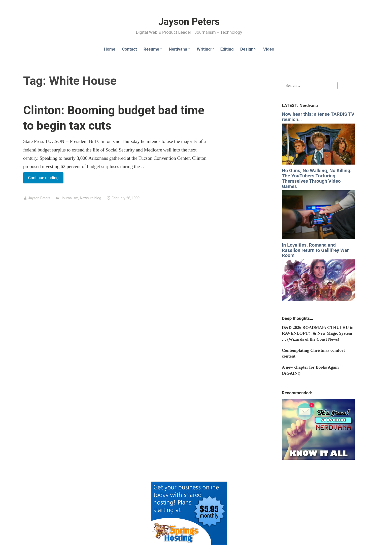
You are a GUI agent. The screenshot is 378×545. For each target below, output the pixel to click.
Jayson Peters (189, 21)
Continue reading (45, 178)
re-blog (95, 198)
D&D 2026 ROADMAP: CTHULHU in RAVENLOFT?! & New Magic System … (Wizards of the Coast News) (317, 333)
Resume (151, 49)
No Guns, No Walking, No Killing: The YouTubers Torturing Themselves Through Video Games (317, 178)
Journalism (69, 198)
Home (109, 49)
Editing (227, 49)
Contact (129, 49)
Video (268, 49)
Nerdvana (178, 49)
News (84, 198)
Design (247, 49)
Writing (204, 49)
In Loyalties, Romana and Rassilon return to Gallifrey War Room (315, 250)
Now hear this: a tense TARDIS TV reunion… (318, 116)
